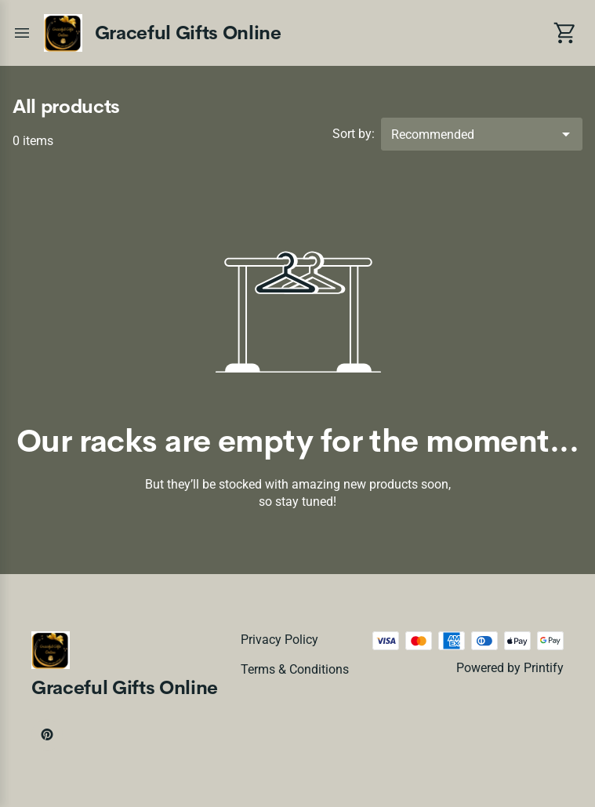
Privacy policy (279, 639)
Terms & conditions (295, 669)
